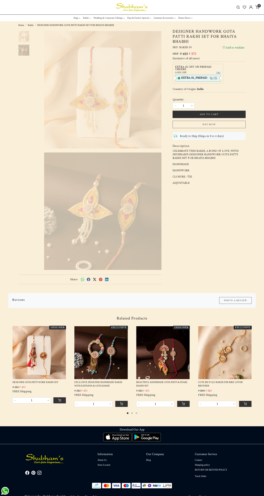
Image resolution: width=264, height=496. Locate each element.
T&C (218, 72)
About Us (102, 460)
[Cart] (59, 400)
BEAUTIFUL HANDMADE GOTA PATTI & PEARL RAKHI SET (162, 384)
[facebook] (89, 279)
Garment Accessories (164, 18)
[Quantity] (31, 400)
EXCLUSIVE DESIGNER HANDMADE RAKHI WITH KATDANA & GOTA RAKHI (98, 384)
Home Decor (185, 18)
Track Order (200, 476)
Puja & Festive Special (139, 18)
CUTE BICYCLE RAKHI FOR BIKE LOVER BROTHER (220, 384)
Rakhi (86, 18)
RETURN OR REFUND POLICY (211, 470)
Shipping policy (202, 465)
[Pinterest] (33, 473)
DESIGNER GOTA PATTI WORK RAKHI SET (35, 382)
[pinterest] (101, 279)
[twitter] (95, 279)
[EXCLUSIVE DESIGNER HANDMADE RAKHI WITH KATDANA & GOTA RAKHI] (101, 352)
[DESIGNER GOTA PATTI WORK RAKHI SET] (39, 352)
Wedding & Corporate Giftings (108, 18)
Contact (198, 460)
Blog (148, 460)
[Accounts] (251, 7)
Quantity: (178, 99)
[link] (238, 7)
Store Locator (103, 465)
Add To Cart (209, 114)
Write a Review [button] (235, 300)
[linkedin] (107, 279)
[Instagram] (39, 473)
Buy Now (209, 124)
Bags (77, 18)
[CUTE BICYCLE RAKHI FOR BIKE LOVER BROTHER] (225, 352)
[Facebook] (27, 473)
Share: (74, 279)
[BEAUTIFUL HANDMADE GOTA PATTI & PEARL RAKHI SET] (163, 352)
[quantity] (183, 106)
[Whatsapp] (82, 279)
